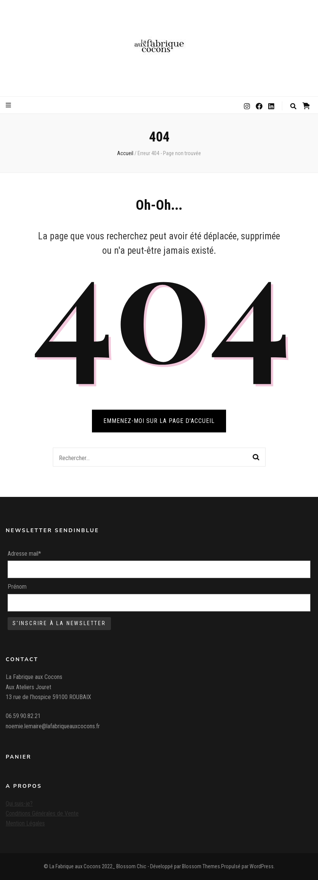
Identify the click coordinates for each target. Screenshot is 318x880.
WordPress (262, 866)
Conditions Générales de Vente (42, 813)
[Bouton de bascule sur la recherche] (293, 106)
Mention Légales (25, 823)
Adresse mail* (24, 553)
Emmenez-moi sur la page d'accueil (159, 420)
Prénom (17, 586)
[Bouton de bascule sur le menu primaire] (9, 105)
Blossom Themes (201, 866)
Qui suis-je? (19, 803)
